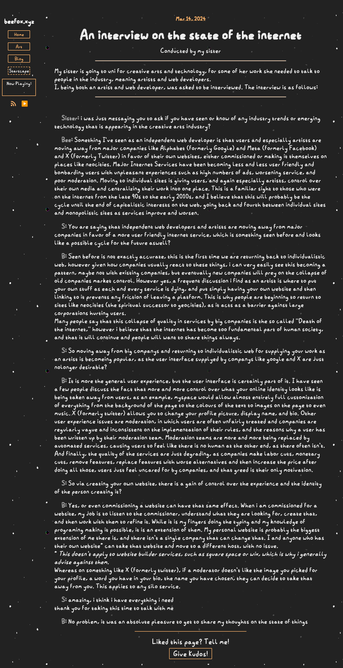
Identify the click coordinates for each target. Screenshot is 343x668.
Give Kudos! (190, 654)
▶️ (24, 103)
